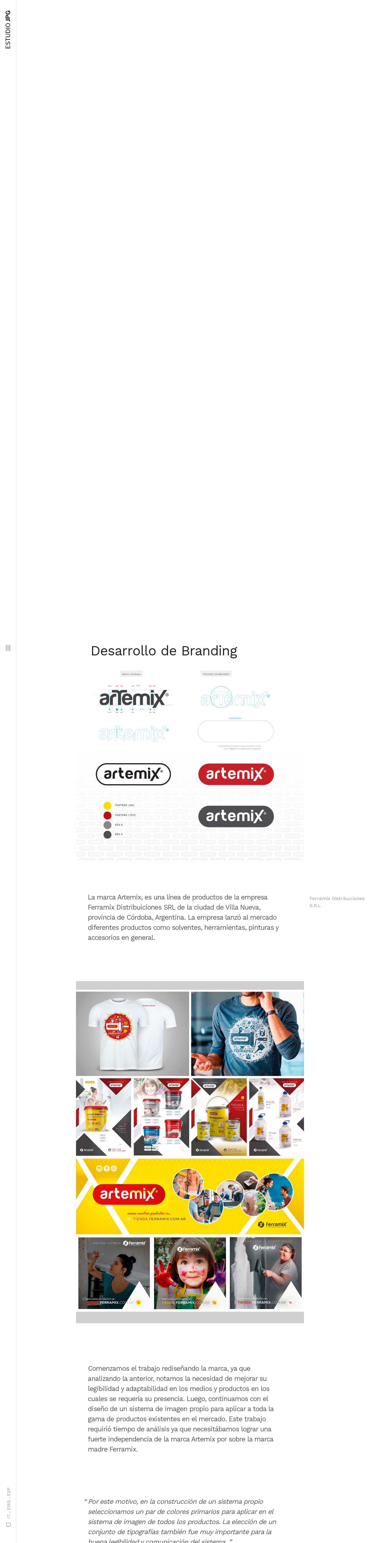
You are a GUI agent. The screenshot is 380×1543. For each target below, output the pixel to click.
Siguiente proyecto (186, 1498)
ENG (8, 1505)
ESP (8, 1491)
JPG (8, 29)
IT (8, 1516)
